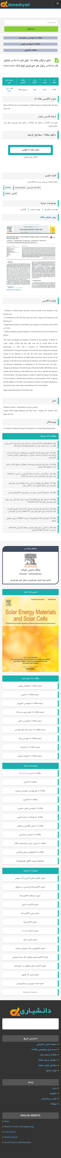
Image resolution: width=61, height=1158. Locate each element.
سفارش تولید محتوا (47, 1065)
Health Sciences (11, 1137)
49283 (45, 90)
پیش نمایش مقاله (48, 217)
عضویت (53, 1093)
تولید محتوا (51, 1071)
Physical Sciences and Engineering (19, 1127)
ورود (54, 1088)
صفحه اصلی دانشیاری (47, 1044)
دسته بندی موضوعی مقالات (44, 1050)
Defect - (11, 193)
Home (6, 1121)
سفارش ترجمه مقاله (47, 1060)
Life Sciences (10, 1132)
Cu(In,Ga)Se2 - (28, 187)
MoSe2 (8, 187)
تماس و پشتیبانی (49, 1099)
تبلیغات (53, 1104)
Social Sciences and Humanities (17, 1142)
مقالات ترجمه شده (48, 1055)
